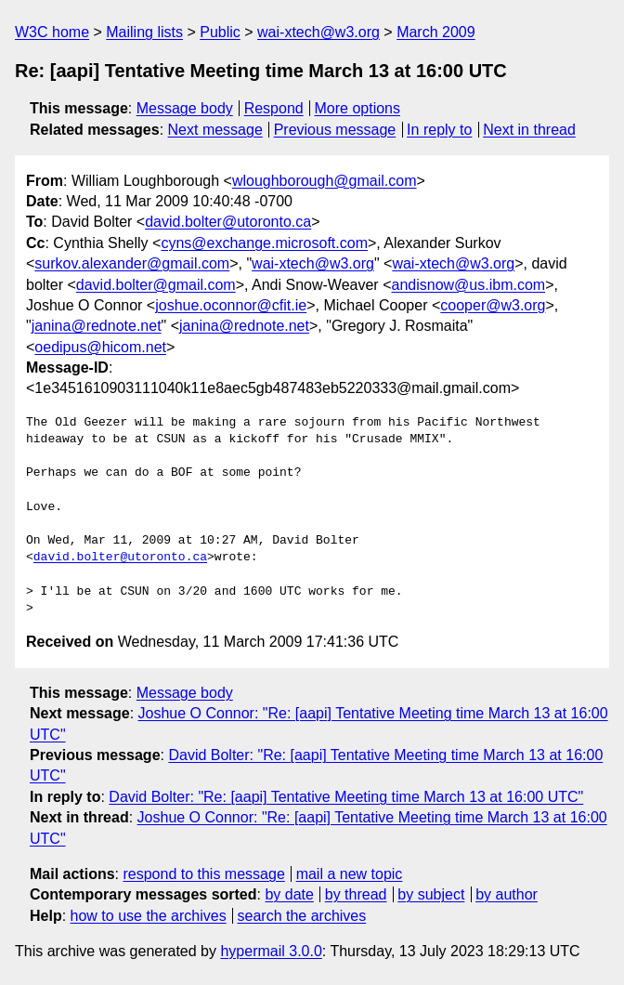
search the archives (302, 916)
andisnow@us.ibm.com (468, 285)
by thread (356, 894)
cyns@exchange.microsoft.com (264, 243)
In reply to (439, 130)
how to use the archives (149, 916)
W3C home (52, 32)
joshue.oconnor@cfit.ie (230, 305)
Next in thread (529, 130)
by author (506, 894)
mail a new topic (349, 874)
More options (358, 108)
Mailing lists (144, 32)
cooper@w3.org (492, 305)
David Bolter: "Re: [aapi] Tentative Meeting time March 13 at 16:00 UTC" (346, 797)
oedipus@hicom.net (100, 347)
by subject (430, 894)
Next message (215, 130)
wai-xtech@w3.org (318, 32)
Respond (274, 108)
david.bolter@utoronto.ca (228, 222)
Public (220, 32)
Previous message (335, 130)
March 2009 (435, 32)
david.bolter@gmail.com (156, 285)
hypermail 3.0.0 (270, 951)
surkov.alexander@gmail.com (131, 263)
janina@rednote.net (97, 326)
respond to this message (203, 874)
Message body (184, 108)
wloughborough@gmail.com (324, 181)
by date (289, 894)
